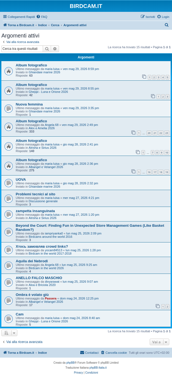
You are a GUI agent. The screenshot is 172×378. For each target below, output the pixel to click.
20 (149, 133)
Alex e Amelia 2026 (42, 128)
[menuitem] (41, 16)
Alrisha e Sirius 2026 (43, 147)
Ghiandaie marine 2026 (44, 72)
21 (155, 133)
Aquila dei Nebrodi (32, 261)
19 (166, 172)
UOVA (21, 179)
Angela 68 (52, 124)
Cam (20, 314)
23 (166, 133)
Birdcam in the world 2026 (46, 268)
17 (155, 172)
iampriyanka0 (54, 233)
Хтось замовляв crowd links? (42, 246)
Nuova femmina (29, 104)
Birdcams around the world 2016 (50, 236)
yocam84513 (53, 250)
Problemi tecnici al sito (35, 194)
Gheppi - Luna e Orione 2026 (48, 91)
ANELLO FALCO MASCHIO (39, 278)
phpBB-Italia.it (98, 367)
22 (160, 133)
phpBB (70, 362)
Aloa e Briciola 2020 (42, 285)
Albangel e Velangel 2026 (46, 167)
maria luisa (52, 69)
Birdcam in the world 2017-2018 (50, 253)
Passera (51, 298)
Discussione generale (43, 201)
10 (166, 152)
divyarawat (52, 281)
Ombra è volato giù (32, 295)
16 (149, 172)
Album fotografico (31, 65)
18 (160, 172)
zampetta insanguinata (35, 211)
